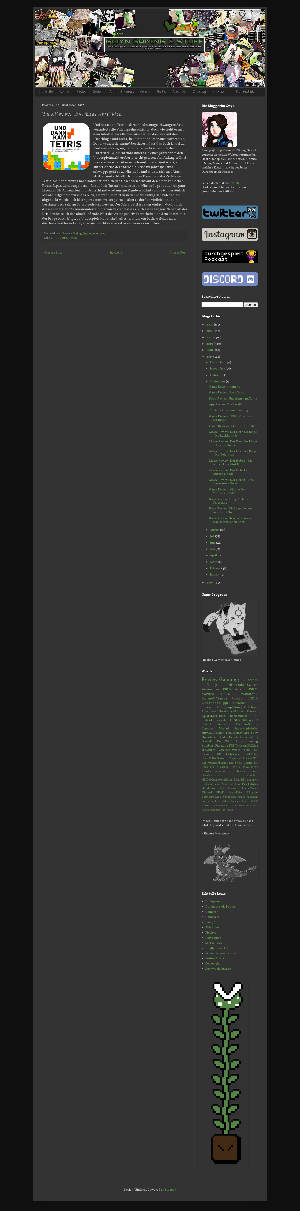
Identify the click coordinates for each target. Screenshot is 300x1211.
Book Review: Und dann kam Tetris (233, 399)
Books (161, 92)
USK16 (252, 698)
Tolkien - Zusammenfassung (228, 410)
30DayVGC (250, 720)
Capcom (207, 729)
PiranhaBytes (250, 784)
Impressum (221, 92)
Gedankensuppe (215, 703)
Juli (212, 536)
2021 (210, 331)
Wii (204, 763)
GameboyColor (210, 775)
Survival (207, 733)
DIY (219, 754)
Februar (215, 568)
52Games (237, 712)
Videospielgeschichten (220, 953)
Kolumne (235, 801)
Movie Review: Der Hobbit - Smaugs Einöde (228, 472)
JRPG (222, 716)
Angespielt (252, 797)
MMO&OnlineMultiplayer (217, 780)
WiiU (228, 742)
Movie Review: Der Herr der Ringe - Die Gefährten (233, 453)
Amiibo (241, 797)
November (218, 369)
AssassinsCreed (225, 771)
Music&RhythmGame (220, 763)
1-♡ (254, 716)
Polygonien (213, 938)
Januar (215, 575)
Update (225, 805)
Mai (213, 549)
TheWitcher (208, 750)
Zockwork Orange (218, 969)
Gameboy (222, 767)
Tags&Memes (228, 788)
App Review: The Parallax (226, 405)
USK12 (253, 689)
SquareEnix (209, 716)
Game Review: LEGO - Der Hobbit (232, 426)
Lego (218, 797)
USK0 (226, 689)
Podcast (207, 720)
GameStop (208, 797)
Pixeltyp (211, 933)
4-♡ (207, 685)
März (214, 562)
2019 (210, 344)
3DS (244, 707)
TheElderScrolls (247, 724)
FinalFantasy (234, 733)
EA (219, 742)
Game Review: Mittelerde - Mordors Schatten (227, 492)
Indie (223, 737)
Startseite (45, 92)
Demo (254, 771)
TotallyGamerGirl (217, 948)
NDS (237, 720)
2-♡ (220, 707)
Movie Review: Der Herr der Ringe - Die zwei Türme (233, 444)
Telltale (216, 805)
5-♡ (242, 680)
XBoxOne (207, 771)
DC (256, 763)
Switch (252, 685)
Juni (213, 543)
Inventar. (235, 183)
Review (72, 238)
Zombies (208, 746)
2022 (210, 325)
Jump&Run (232, 707)
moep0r (211, 922)
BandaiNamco (249, 788)
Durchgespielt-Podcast (220, 907)
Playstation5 (228, 810)
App (247, 733)
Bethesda (223, 724)
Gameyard (212, 917)
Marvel (224, 729)
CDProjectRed (233, 758)
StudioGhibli (210, 737)
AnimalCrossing (247, 742)
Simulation (240, 703)
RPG (254, 703)
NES (231, 746)
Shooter (252, 712)
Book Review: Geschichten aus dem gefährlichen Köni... (230, 520)
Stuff (247, 750)
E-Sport (254, 805)
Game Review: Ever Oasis (226, 393)
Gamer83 (211, 912)
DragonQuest (209, 801)
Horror (239, 689)
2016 (210, 583)
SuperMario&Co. (246, 729)
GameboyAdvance (229, 750)
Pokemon (208, 707)
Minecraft (247, 801)
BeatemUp (243, 771)
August (215, 530)
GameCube (208, 767)
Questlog (199, 92)
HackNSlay (251, 754)
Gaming (227, 679)
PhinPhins (212, 928)
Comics (145, 92)
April (214, 555)
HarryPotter (209, 758)
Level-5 (235, 767)
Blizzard (207, 793)
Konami (247, 758)
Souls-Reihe (235, 793)
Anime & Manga (121, 92)
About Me (179, 92)
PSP (256, 801)
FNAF (220, 793)
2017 (209, 357)
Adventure (210, 689)
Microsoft (228, 784)
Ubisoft (206, 724)
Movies (81, 92)
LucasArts (251, 775)
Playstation (208, 788)
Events (233, 737)
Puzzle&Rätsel (238, 716)
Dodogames (213, 902)
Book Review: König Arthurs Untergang (228, 501)
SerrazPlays (213, 943)
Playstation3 (222, 720)
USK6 (225, 694)
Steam (253, 680)
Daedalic (207, 742)
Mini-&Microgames (246, 780)
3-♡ (55, 238)
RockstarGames (211, 784)
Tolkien (219, 733)
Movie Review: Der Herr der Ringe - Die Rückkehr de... (233, 434)
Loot (237, 784)
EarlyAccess (233, 754)
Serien (98, 92)
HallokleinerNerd (211, 810)
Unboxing (221, 746)
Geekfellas (223, 801)
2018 (210, 350)
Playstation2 (250, 767)
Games (65, 92)
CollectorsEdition (239, 805)
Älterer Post (177, 253)
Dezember (217, 362)
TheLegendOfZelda (246, 746)
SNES (238, 763)
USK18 (237, 698)
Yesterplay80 (214, 959)
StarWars (207, 805)
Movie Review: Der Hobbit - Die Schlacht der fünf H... (230, 463)
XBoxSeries (229, 797)
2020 (210, 338)
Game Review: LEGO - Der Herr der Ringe (231, 418)
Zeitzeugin (212, 964)
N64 (255, 758)
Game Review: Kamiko (224, 387)
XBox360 (252, 793)
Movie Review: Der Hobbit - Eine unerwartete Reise (231, 482)
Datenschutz (245, 92)
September (218, 382)
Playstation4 (247, 694)
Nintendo (236, 685)
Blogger (170, 1190)
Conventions (249, 737)
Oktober (216, 375)
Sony (254, 733)
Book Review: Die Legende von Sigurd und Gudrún (230, 511)
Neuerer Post (52, 253)
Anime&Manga (214, 698)
